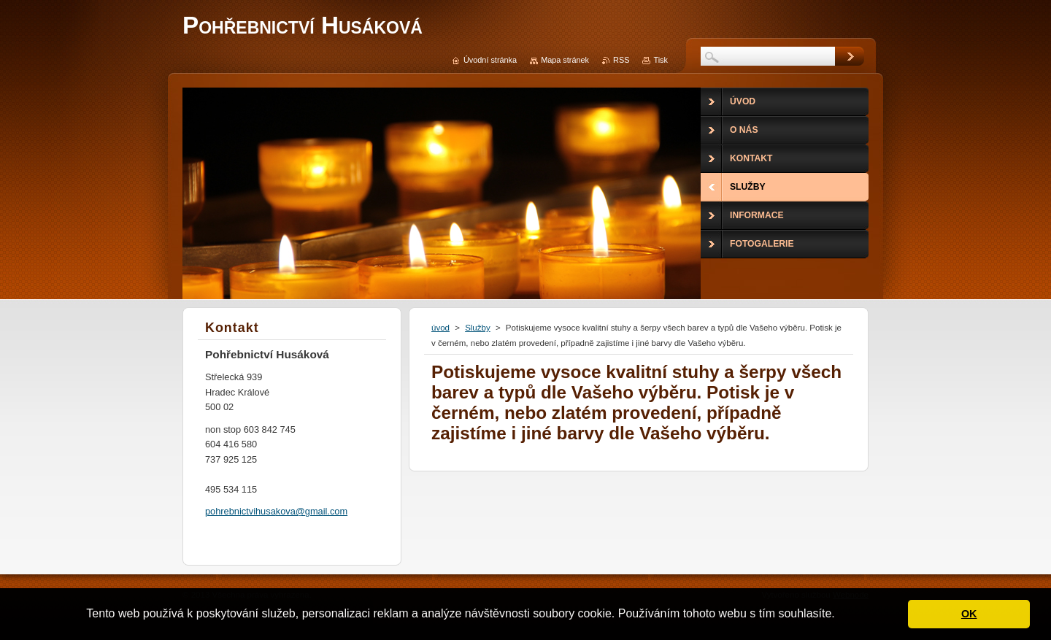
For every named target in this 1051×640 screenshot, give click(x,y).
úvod (440, 327)
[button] (840, 615)
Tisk (660, 59)
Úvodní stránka (490, 59)
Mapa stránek (565, 59)
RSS (621, 59)
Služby (477, 327)
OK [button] (969, 614)
